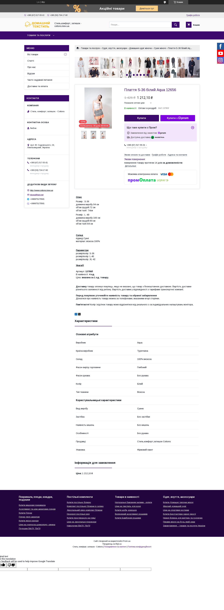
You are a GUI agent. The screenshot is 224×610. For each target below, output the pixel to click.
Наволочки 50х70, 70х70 (78, 526)
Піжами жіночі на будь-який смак (179, 522)
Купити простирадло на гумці (81, 518)
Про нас (31, 67)
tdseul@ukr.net (36, 195)
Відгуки (31, 73)
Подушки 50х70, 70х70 (29, 528)
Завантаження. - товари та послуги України (184, 526)
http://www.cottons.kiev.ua (41, 190)
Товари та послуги (38, 35)
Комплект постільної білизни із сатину (85, 506)
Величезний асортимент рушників (131, 514)
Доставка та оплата (37, 86)
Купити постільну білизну (79, 502)
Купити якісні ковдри (29, 521)
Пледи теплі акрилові (29, 517)
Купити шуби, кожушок (126, 510)
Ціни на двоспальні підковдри (81, 522)
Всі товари (32, 54)
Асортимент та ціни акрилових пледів (37, 509)
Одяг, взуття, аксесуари (114, 48)
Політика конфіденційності (139, 547)
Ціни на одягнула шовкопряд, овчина (37, 524)
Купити (141, 118)
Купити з (177, 118)
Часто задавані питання (39, 80)
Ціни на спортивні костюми (176, 510)
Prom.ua (126, 541)
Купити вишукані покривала (32, 505)
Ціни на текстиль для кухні (128, 506)
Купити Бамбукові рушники (128, 518)
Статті (30, 61)
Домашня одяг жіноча (140, 48)
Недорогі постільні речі (78, 514)
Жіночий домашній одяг (174, 506)
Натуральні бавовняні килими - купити (133, 502)
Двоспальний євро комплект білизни (84, 510)
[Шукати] (176, 25)
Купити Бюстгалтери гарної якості (179, 514)
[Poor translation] (11, 565)
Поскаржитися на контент (115, 547)
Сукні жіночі (160, 48)
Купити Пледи (25, 513)
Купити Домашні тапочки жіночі (178, 502)
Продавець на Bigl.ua (112, 544)
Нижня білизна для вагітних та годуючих (183, 518)
